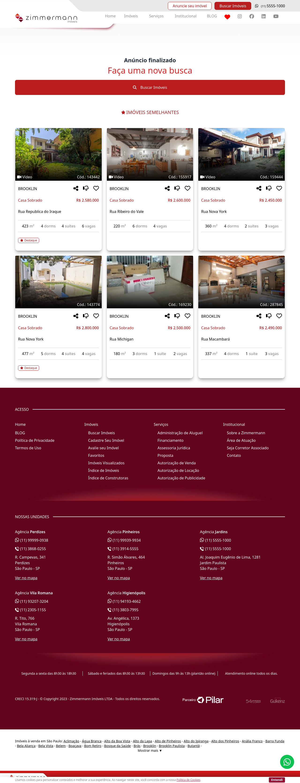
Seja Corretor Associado (248, 447)
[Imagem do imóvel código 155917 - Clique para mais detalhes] (150, 154)
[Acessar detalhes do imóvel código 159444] (241, 235)
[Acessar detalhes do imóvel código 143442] (58, 237)
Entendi (277, 780)
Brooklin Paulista (172, 746)
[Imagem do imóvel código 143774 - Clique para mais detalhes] (58, 282)
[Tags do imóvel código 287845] (241, 304)
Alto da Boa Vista (117, 741)
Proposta (165, 455)
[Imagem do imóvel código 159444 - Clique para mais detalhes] (241, 154)
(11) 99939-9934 (124, 540)
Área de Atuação (241, 440)
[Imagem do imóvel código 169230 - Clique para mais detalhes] (150, 282)
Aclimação (71, 741)
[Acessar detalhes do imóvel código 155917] (150, 235)
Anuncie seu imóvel (190, 5)
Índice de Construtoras (108, 478)
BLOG (212, 16)
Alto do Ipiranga (196, 741)
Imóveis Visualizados (106, 463)
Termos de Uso (28, 447)
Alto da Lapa (142, 741)
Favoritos (96, 455)
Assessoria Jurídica (174, 447)
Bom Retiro (92, 746)
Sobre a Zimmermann (246, 432)
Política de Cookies (188, 780)
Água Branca (91, 741)
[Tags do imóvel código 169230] (150, 304)
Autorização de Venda (177, 463)
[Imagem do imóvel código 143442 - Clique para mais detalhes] (58, 154)
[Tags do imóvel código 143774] (58, 304)
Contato (234, 455)
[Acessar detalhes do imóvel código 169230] (150, 362)
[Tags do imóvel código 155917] (150, 177)
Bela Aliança (26, 746)
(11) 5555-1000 (215, 540)
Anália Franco (252, 741)
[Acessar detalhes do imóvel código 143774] (58, 365)
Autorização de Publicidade (181, 478)
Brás (137, 746)
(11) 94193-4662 (124, 601)
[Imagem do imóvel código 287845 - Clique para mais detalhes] (241, 282)
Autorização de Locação (178, 470)
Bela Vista (45, 746)
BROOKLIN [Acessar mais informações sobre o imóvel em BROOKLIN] (27, 188)
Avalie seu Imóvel (103, 447)
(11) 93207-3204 (31, 601)
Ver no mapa (26, 577)
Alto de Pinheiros (168, 741)
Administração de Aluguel (180, 432)
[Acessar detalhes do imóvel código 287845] (241, 362)
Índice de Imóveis (103, 470)
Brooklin (149, 746)
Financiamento (171, 440)
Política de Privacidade (34, 440)
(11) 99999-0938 (31, 540)
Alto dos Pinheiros (225, 741)
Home (110, 16)
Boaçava (74, 746)
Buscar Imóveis (232, 5)
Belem (61, 746)
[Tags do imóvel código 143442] (58, 177)
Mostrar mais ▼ (150, 750)
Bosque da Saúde (117, 746)
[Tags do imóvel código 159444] (241, 177)
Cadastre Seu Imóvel (106, 440)
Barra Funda (274, 741)
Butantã (194, 746)
